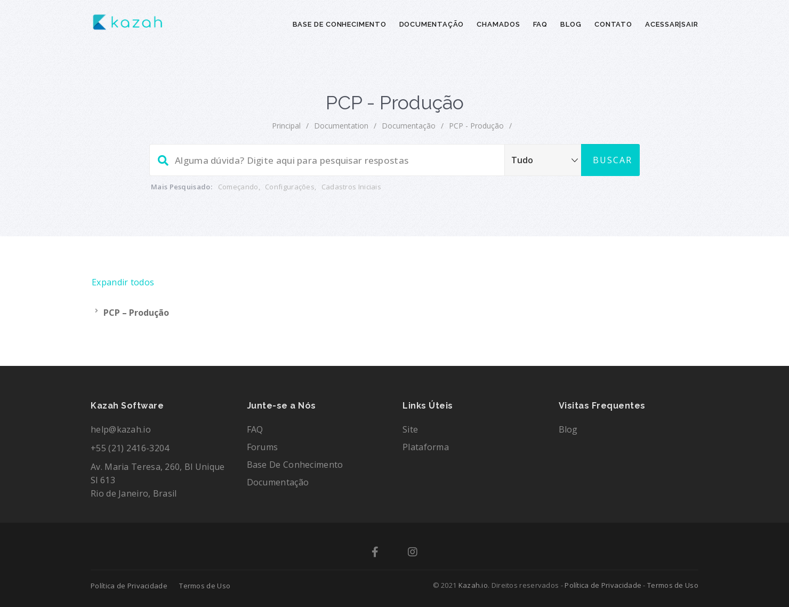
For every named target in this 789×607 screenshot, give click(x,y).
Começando (238, 186)
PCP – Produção (136, 312)
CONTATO (613, 24)
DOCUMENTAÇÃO (431, 24)
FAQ (540, 24)
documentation (341, 126)
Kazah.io (473, 585)
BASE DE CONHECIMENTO (340, 24)
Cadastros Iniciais (351, 186)
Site (410, 429)
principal (286, 126)
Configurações (290, 186)
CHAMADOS (498, 24)
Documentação (409, 126)
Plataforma (425, 447)
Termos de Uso (204, 585)
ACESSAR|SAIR (671, 24)
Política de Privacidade (129, 585)
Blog (568, 429)
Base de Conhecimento (295, 464)
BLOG (571, 24)
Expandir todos (123, 282)
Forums (262, 447)
